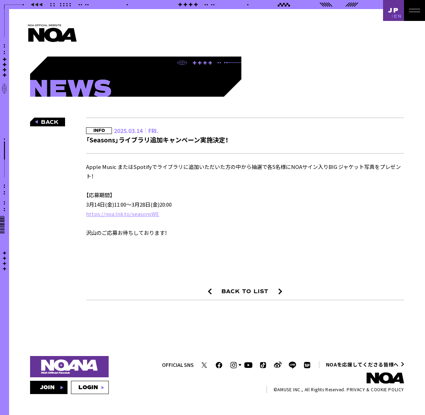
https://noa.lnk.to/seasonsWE (122, 213)
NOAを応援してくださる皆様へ (362, 364)
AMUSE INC (288, 389)
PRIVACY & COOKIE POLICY (375, 389)
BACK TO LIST (245, 291)
